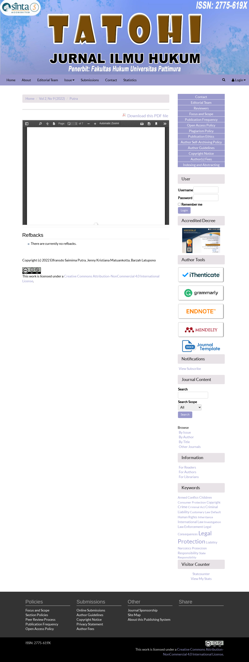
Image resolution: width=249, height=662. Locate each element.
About (26, 80)
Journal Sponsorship (142, 610)
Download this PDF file (147, 115)
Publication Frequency (42, 624)
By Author (186, 437)
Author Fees (85, 629)
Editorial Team (47, 80)
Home (11, 80)
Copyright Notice (89, 619)
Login (239, 80)
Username (185, 190)
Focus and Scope (37, 610)
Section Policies (37, 615)
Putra (74, 98)
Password (185, 198)
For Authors (187, 472)
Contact (111, 80)
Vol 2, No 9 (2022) (52, 98)
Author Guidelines (90, 615)
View (182, 368)
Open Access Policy (40, 629)
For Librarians (189, 477)
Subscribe (194, 368)
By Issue (185, 432)
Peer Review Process (40, 619)
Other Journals (190, 447)
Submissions (90, 80)
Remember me (191, 204)
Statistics (130, 80)
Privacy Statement (90, 624)
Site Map (134, 615)
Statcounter (201, 574)
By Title (184, 442)
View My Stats (201, 579)
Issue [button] (69, 80)
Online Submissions (91, 610)
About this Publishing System (149, 619)
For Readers (187, 467)
